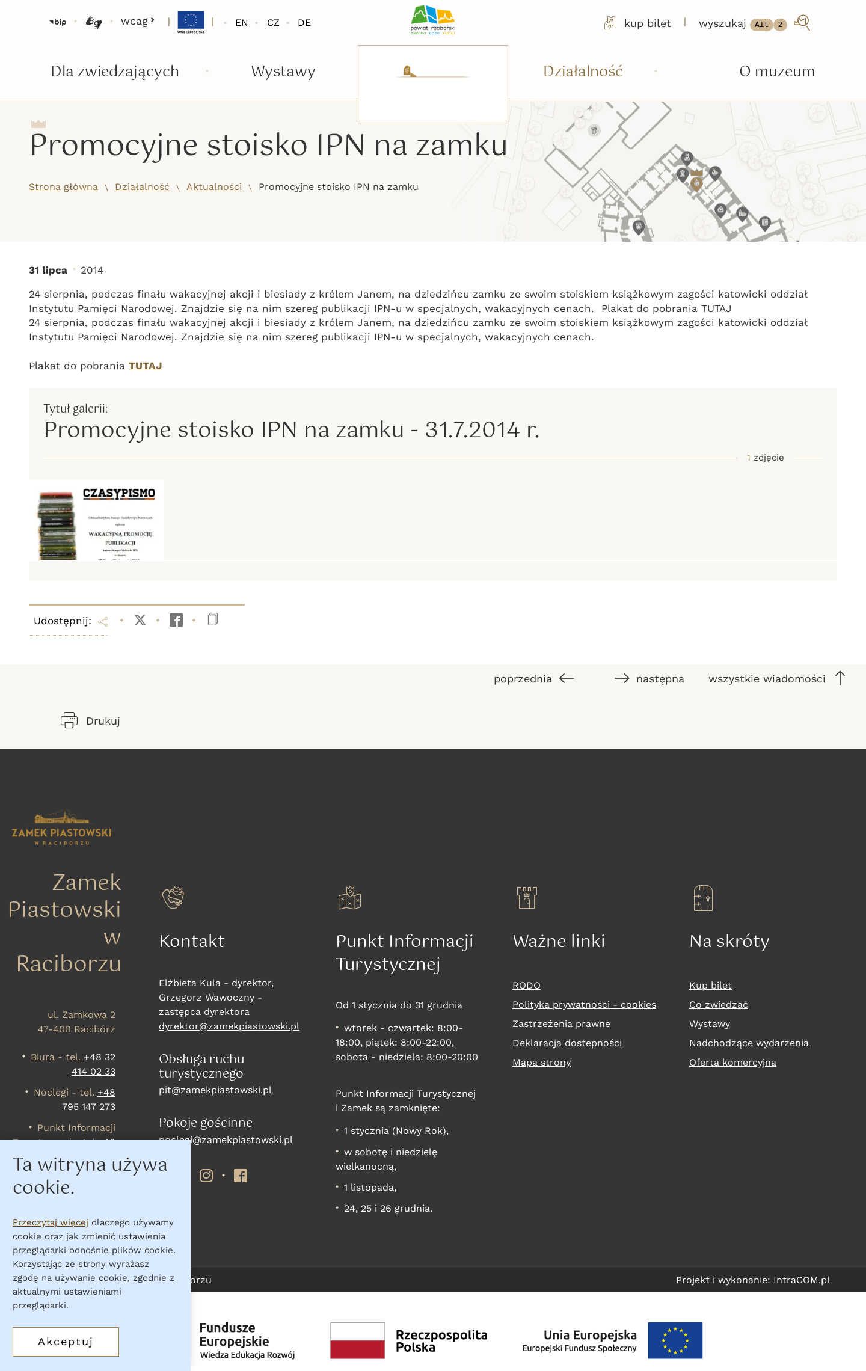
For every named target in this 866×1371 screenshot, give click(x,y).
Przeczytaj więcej (50, 1224)
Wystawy (709, 1023)
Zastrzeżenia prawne (561, 1023)
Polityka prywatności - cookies (584, 1004)
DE (304, 22)
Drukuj (90, 720)
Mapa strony (541, 1062)
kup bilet (636, 22)
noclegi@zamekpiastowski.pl (226, 1140)
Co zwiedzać (718, 1004)
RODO (526, 985)
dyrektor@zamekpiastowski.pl (229, 1026)
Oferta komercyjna (732, 1062)
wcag (138, 20)
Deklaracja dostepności (567, 1043)
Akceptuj (66, 1343)
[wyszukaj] (756, 23)
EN (241, 22)
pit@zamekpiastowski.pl (215, 1090)
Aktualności (214, 186)
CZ (273, 22)
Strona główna (63, 186)
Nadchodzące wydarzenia (749, 1043)
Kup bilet (710, 985)
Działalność (142, 186)
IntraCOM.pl (801, 1280)
